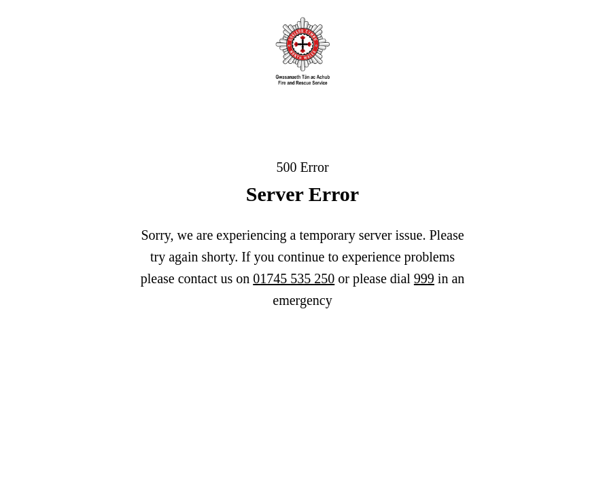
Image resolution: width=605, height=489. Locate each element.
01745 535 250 (293, 278)
